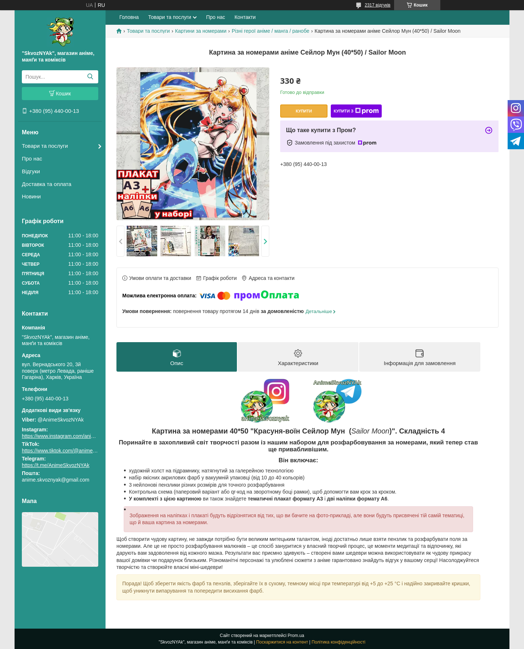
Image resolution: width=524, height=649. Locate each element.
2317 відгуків (377, 5)
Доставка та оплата (46, 184)
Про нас (32, 158)
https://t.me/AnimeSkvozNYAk (56, 465)
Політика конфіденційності (338, 642)
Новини (31, 196)
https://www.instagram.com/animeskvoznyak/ (72, 436)
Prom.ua (296, 635)
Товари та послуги (45, 146)
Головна (129, 17)
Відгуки (31, 171)
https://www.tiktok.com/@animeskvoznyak (69, 451)
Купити (304, 111)
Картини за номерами (200, 30)
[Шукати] (90, 76)
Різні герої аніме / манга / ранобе (270, 30)
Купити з (356, 111)
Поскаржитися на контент (282, 642)
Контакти (244, 17)
